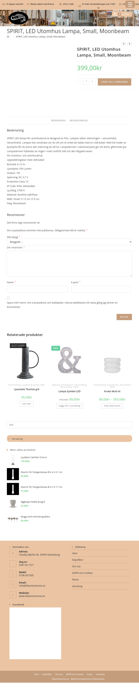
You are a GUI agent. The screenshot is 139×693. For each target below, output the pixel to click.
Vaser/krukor (113, 384)
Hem (74, 553)
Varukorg (77, 586)
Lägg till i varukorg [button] (69, 405)
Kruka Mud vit (112, 391)
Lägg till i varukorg (114, 81)
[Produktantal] (86, 81)
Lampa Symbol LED (69, 391)
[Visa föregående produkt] (123, 43)
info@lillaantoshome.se (32, 585)
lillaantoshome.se (60, 678)
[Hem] (8, 36)
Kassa (75, 579)
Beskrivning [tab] (58, 120)
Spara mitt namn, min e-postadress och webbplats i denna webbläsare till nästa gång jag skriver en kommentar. (62, 305)
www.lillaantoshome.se (32, 596)
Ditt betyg (13, 237)
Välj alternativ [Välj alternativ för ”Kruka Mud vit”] (112, 405)
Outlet (76, 386)
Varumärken (125, 384)
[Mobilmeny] (131, 14)
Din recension (15, 247)
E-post (75, 282)
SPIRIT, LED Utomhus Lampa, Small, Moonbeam (40, 36)
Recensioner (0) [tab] (79, 120)
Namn (11, 282)
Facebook (18, 604)
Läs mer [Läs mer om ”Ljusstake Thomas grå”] (26, 403)
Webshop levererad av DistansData (87, 678)
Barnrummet (66, 386)
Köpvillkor (77, 559)
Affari (42, 384)
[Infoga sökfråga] (69, 424)
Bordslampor (67, 384)
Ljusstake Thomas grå (26, 389)
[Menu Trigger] (130, 4)
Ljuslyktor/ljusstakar (31, 384)
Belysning (56, 384)
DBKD (112, 386)
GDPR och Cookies (82, 573)
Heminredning (14, 384)
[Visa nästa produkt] (129, 43)
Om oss (76, 566)
